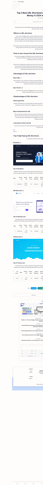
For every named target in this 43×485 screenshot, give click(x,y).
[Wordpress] (26, 355)
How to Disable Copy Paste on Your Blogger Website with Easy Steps (21, 367)
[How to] (28, 388)
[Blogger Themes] (26, 349)
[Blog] (26, 364)
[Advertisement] (21, 116)
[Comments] (5, 483)
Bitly (2, 145)
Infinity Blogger (9, 1)
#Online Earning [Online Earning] (38, 316)
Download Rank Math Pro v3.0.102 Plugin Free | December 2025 (21, 372)
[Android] (28, 382)
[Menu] (21, 483)
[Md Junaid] (37, 21)
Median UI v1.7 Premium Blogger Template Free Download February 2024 (21, 352)
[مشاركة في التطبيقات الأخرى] (16, 320)
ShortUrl (3, 147)
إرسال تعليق (21, 326)
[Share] (13, 483)
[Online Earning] (15, 388)
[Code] (28, 364)
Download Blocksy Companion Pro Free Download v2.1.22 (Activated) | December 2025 (21, 357)
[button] (2, 2)
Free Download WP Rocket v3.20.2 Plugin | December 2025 (21, 362)
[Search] (3, 2)
